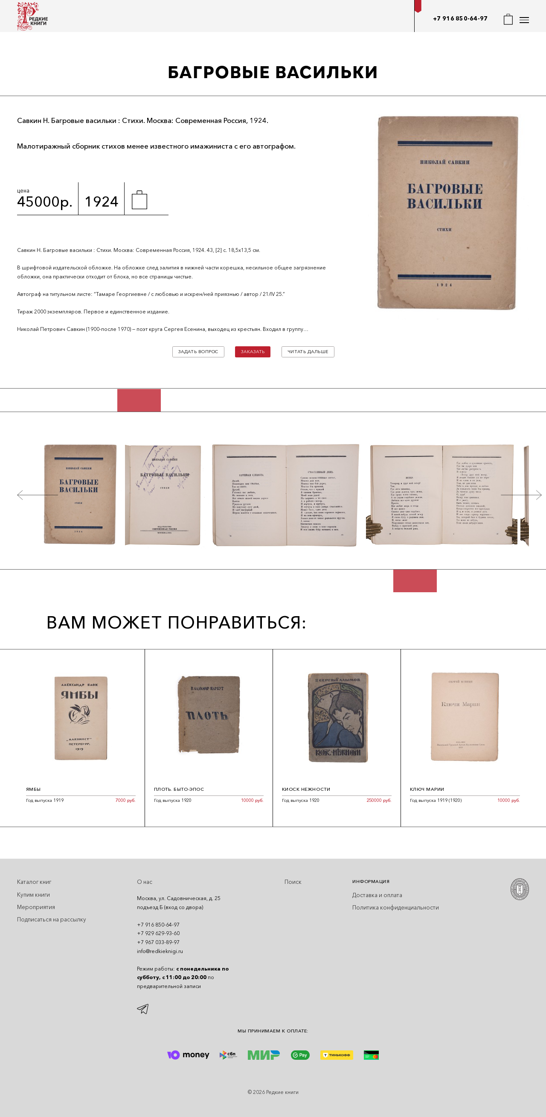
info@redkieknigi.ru (160, 951)
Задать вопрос (198, 351)
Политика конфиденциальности (395, 907)
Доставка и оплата (377, 895)
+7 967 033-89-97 (158, 942)
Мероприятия (36, 907)
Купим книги (33, 894)
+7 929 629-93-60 (158, 933)
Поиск (293, 881)
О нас (144, 881)
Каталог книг (34, 881)
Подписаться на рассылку (51, 919)
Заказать (253, 351)
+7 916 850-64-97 (460, 18)
